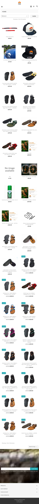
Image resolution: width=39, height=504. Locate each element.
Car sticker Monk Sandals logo (9, 60)
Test (10, 176)
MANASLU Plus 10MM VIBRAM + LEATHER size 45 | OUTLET (9, 294)
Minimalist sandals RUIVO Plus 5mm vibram (29, 130)
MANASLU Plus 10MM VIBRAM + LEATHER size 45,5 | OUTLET (29, 317)
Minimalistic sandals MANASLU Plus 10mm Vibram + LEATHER (9, 247)
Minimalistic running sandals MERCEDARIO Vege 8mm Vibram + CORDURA (10, 271)
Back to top (33, 447)
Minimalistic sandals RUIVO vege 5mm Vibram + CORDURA (10, 154)
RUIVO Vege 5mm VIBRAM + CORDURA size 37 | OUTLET (29, 294)
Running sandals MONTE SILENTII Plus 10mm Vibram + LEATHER (10, 84)
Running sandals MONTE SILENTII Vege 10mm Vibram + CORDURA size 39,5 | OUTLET (29, 388)
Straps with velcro (10, 36)
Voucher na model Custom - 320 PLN (9, 223)
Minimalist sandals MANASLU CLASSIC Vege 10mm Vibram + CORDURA (29, 108)
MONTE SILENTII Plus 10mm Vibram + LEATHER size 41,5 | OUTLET (9, 410)
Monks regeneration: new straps (29, 176)
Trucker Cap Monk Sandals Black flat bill (29, 60)
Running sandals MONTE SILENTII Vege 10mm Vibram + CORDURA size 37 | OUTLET (9, 388)
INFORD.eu (20, 502)
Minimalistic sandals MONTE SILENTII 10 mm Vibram (29, 84)
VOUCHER (29, 153)
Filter (34, 16)
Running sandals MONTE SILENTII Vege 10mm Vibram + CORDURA (10, 107)
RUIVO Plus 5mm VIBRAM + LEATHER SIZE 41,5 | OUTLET (29, 434)
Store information (5, 495)
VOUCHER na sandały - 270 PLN (29, 200)
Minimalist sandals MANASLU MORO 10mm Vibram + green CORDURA (9, 130)
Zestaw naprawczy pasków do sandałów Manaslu (29, 224)
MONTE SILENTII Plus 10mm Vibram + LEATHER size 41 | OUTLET (29, 410)
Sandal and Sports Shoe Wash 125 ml (10, 200)
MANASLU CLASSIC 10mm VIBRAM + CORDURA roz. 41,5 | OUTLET (29, 270)
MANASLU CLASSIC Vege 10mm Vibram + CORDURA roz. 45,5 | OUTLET (29, 341)
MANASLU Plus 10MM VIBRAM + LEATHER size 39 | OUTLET (9, 434)
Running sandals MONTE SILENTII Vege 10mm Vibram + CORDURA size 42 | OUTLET (29, 364)
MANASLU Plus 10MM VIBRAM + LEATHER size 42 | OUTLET (9, 317)
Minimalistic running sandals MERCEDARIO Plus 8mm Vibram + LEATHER (29, 248)
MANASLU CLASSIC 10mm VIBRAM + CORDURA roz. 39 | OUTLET (9, 340)
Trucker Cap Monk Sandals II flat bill (29, 36)
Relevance (15, 16)
